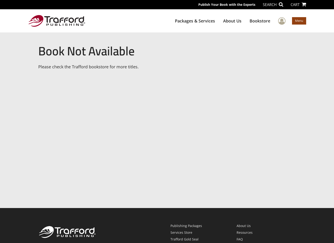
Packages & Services (195, 21)
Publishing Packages (186, 226)
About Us (232, 21)
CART (298, 4)
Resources (245, 232)
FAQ (240, 239)
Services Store (181, 232)
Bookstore (260, 21)
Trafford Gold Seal (184, 239)
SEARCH (273, 4)
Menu (299, 21)
